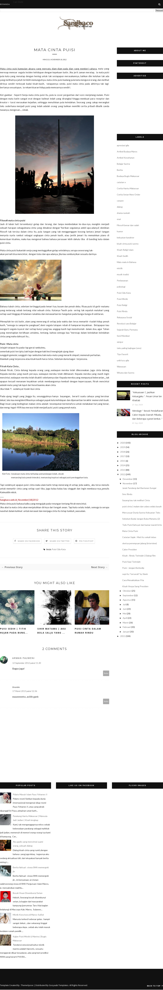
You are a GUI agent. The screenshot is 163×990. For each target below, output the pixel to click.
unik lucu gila (123, 360)
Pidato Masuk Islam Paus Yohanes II (30, 794)
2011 (122, 636)
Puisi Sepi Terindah (131, 561)
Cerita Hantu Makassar (128, 188)
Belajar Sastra (123, 163)
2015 (122, 461)
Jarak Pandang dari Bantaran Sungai (139, 488)
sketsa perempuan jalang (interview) (139, 543)
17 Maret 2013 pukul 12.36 (24, 691)
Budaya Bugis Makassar (128, 176)
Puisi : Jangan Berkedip (133, 568)
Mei (124, 613)
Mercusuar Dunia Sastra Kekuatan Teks (141, 512)
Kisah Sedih (122, 256)
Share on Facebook (29, 541)
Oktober (127, 590)
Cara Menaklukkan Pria (133, 580)
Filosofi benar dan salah (128, 225)
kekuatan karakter (125, 237)
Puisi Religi (122, 305)
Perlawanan (122, 280)
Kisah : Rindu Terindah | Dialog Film (139, 555)
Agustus (127, 600)
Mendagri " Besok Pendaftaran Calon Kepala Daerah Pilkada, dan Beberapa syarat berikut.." (147, 414)
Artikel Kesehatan (125, 157)
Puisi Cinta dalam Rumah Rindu (88, 631)
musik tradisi (123, 274)
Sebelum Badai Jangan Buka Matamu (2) (141, 518)
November (128, 483)
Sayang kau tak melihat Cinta (136, 500)
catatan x (121, 182)
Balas (106, 674)
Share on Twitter (60, 541)
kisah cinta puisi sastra (127, 243)
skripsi (120, 342)
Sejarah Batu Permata (127, 329)
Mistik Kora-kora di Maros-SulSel (28, 915)
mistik (120, 268)
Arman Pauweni (23, 658)
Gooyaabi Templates (58, 985)
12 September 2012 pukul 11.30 (26, 663)
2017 (122, 456)
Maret (126, 622)
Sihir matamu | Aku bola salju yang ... (51, 631)
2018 (122, 451)
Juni (125, 609)
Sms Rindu (127, 494)
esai (119, 219)
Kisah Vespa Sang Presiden (135, 586)
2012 (122, 474)
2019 (122, 447)
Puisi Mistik (122, 299)
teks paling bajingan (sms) (129, 348)
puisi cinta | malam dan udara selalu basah (142, 506)
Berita (120, 170)
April (125, 618)
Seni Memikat (123, 336)
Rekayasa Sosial (124, 317)
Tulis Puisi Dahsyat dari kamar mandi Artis (142, 525)
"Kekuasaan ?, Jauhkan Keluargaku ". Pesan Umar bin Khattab (147, 396)
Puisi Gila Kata (59, 549)
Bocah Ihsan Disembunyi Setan (27, 893)
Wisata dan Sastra (125, 372)
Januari (126, 631)
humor (120, 231)
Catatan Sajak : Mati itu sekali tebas (139, 537)
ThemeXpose (27, 985)
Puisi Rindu (122, 311)
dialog (120, 206)
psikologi (121, 286)
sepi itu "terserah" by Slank (135, 574)
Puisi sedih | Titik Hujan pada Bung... (14, 631)
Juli (124, 604)
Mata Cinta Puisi (130, 531)
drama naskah (123, 213)
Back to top (155, 986)
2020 (122, 442)
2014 (122, 465)
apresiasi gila (123, 145)
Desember (128, 479)
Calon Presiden (129, 549)
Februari (127, 627)
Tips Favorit (122, 354)
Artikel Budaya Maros (127, 151)
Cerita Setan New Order (128, 194)
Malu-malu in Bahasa (126, 262)
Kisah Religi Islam (125, 249)
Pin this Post (86, 541)
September (128, 595)
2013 (122, 470)
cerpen (120, 200)
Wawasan (121, 366)
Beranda (5, 4)
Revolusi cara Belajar (126, 323)
